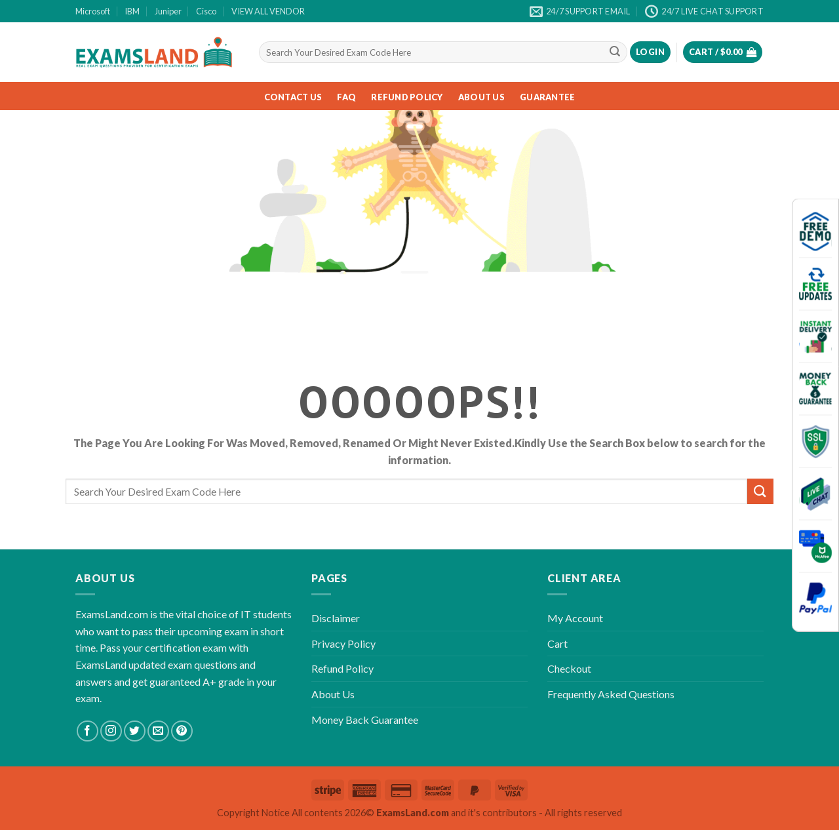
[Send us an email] (158, 731)
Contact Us (293, 97)
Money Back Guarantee (364, 719)
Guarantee (547, 97)
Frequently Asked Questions (610, 694)
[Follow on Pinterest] (182, 731)
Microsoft (92, 11)
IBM (132, 11)
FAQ (346, 97)
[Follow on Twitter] (135, 731)
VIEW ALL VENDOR (268, 11)
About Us (481, 97)
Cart (557, 643)
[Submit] (615, 52)
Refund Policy (406, 97)
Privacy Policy (343, 643)
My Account (575, 618)
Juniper (168, 11)
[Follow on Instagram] (111, 731)
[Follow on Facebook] (87, 731)
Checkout (569, 668)
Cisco (206, 11)
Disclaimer (335, 618)
